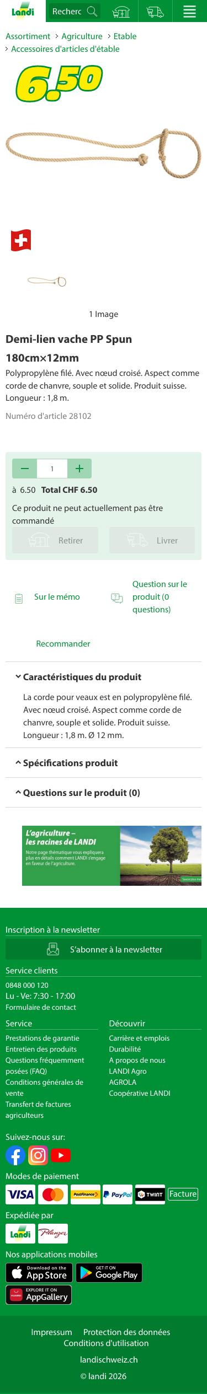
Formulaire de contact (41, 1007)
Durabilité (125, 1049)
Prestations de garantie (42, 1038)
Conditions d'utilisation (105, 1343)
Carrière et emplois (139, 1038)
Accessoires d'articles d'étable (65, 49)
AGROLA (123, 1082)
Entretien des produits (41, 1049)
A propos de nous (137, 1060)
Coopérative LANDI (140, 1093)
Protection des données (127, 1332)
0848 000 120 (27, 985)
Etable (125, 36)
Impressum (51, 1332)
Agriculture (81, 36)
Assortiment (28, 36)
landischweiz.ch (109, 1359)
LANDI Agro (128, 1071)
